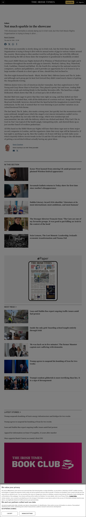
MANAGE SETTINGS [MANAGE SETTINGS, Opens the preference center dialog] (27, 513)
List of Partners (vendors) (9, 508)
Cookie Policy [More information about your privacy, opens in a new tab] (73, 496)
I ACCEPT (9, 513)
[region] (43, 500)
